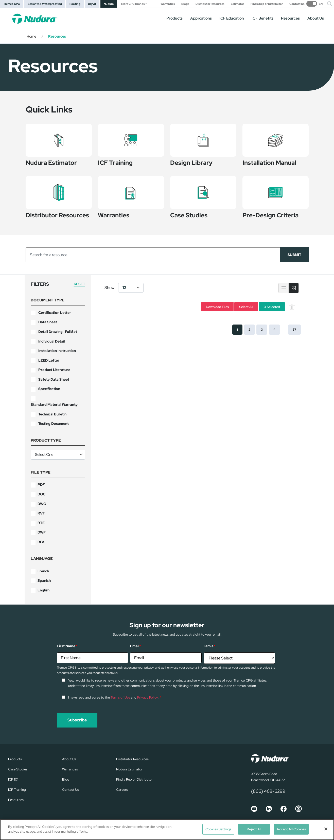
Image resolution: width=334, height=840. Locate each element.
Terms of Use (120, 697)
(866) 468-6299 (268, 791)
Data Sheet (47, 322)
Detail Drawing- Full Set (57, 332)
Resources (290, 18)
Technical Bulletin (52, 414)
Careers (122, 789)
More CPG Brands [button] (133, 4)
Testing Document (53, 424)
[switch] (314, 4)
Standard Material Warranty (54, 404)
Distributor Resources (210, 4)
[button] (329, 3)
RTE (41, 523)
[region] (167, 829)
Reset (79, 284)
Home (31, 36)
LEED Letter (48, 360)
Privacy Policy (147, 697)
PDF (41, 484)
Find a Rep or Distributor (267, 4)
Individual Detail (51, 341)
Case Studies (17, 769)
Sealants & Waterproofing (45, 4)
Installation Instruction (57, 351)
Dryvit (92, 4)
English (43, 590)
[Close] (325, 828)
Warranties (168, 4)
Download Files (217, 306)
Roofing (74, 4)
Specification (49, 389)
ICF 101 (13, 779)
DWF (42, 532)
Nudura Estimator (129, 769)
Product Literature (54, 370)
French (43, 571)
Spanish (44, 580)
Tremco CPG (11, 4)
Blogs (185, 4)
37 (294, 330)
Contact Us (296, 4)
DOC (41, 494)
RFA (41, 542)
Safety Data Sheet (53, 379)
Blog (65, 779)
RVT (41, 513)
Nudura (109, 4)
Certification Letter (54, 313)
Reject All (254, 829)
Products (174, 18)
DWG (42, 504)
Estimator (237, 4)
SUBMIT (294, 254)
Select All (246, 306)
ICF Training (17, 789)
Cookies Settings (218, 829)
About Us (315, 18)
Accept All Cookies (291, 829)
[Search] (153, 254)
